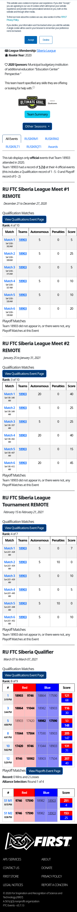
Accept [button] (31, 40)
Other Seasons (36, 126)
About (46, 859)
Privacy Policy (52, 876)
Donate (47, 868)
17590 (53, 695)
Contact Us (11, 868)
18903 (23, 240)
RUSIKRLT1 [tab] (13, 147)
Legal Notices (13, 885)
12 (7, 758)
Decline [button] (46, 40)
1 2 (8, 813)
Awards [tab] (53, 147)
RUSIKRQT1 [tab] (34, 147)
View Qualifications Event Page (24, 219)
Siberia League (46, 50)
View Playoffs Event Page (44, 771)
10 (7, 746)
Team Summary (37, 114)
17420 (30, 721)
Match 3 (9, 267)
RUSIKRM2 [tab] (52, 139)
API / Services (12, 859)
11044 (30, 708)
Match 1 (9, 240)
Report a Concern (55, 885)
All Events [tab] (12, 139)
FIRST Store (11, 876)
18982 (42, 708)
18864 (42, 695)
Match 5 (9, 295)
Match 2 (9, 253)
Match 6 (9, 308)
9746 (30, 695)
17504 (30, 733)
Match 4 (9, 281)
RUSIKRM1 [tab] (31, 139)
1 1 (8, 800)
